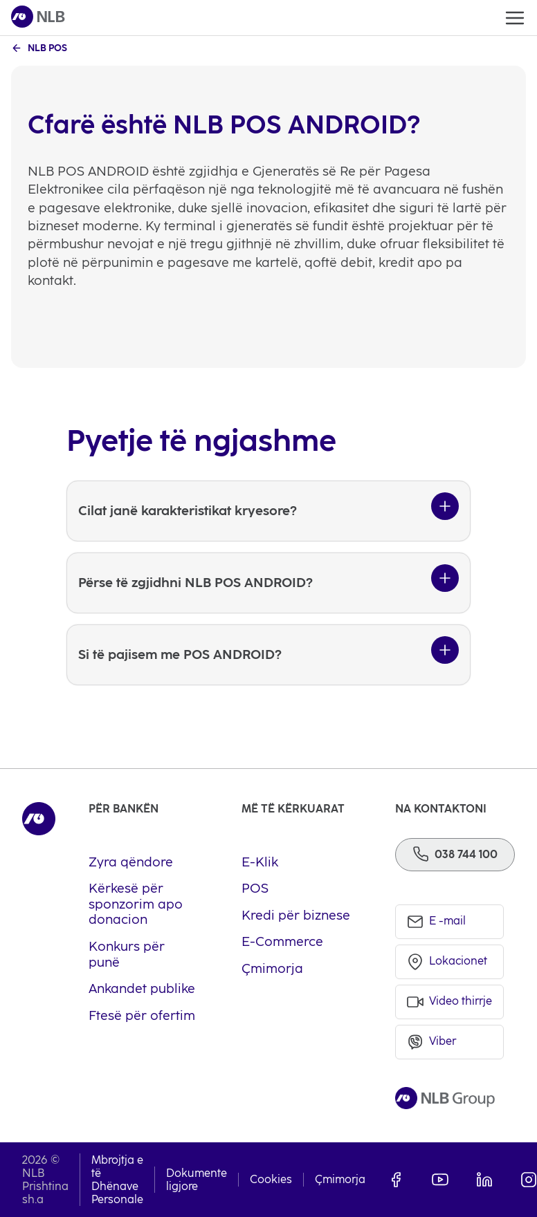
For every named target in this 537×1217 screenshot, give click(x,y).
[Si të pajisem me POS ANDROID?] (268, 654)
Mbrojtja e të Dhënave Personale (117, 1180)
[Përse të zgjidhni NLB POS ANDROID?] (268, 582)
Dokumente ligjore (196, 1180)
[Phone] (455, 854)
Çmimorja (340, 1179)
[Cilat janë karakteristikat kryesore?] (268, 511)
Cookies (271, 1179)
